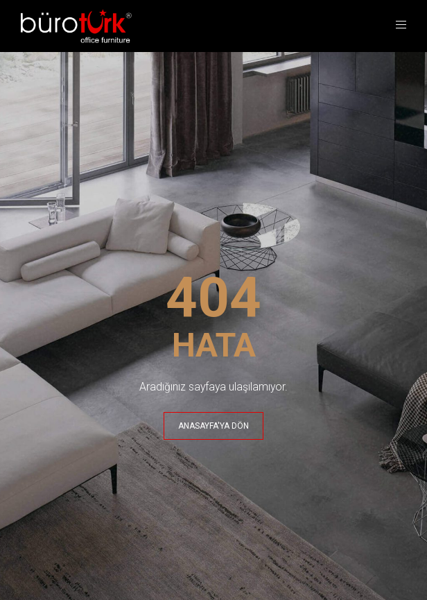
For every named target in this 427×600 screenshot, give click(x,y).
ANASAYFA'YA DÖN (213, 426)
